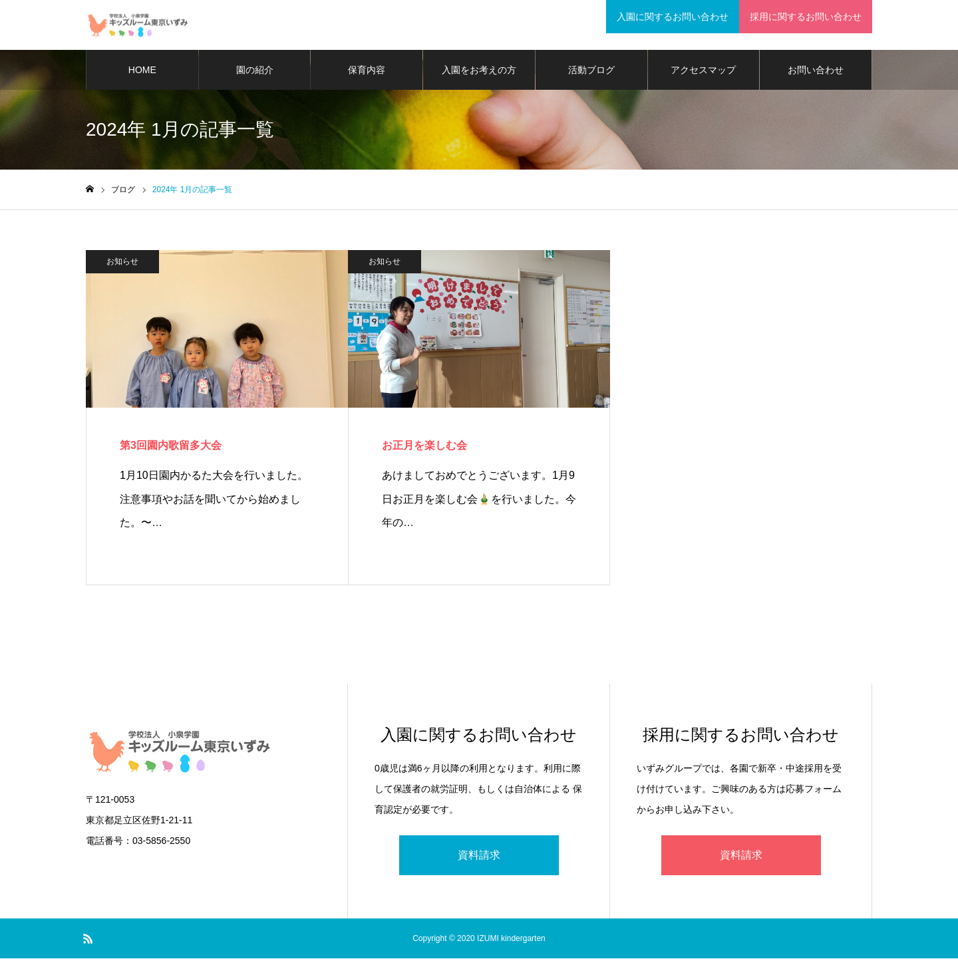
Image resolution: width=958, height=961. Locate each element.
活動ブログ (591, 73)
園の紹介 (254, 73)
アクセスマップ (703, 73)
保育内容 (366, 73)
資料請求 (479, 857)
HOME (142, 73)
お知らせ (122, 264)
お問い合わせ (816, 73)
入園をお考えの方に (479, 80)
